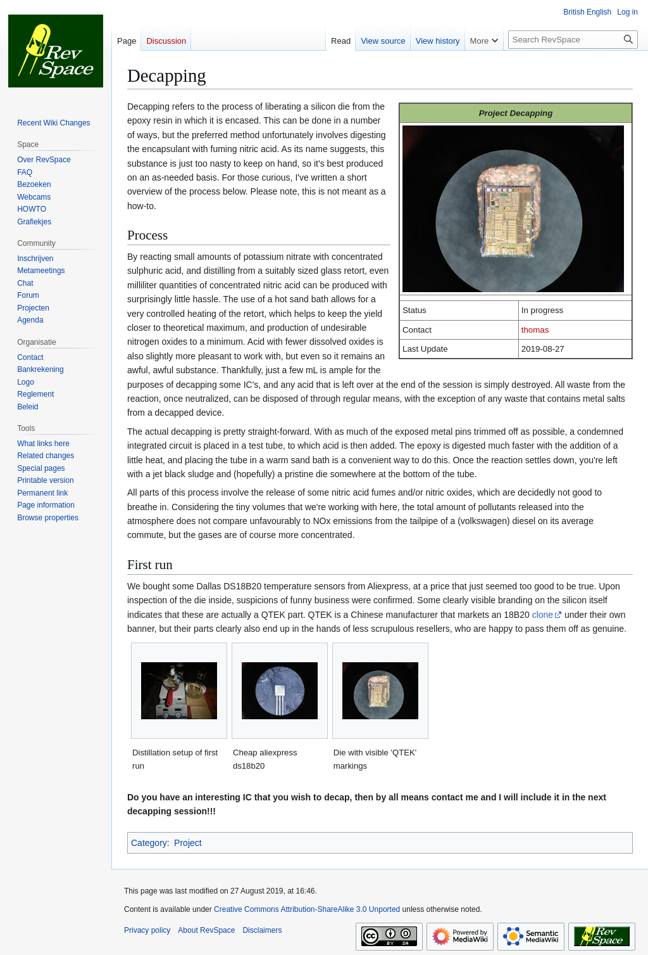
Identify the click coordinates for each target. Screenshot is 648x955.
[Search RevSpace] (573, 39)
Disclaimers (262, 930)
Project (188, 843)
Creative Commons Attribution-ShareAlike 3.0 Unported (307, 909)
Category (149, 843)
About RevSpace (206, 930)
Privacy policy (147, 930)
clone (542, 615)
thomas (535, 330)
